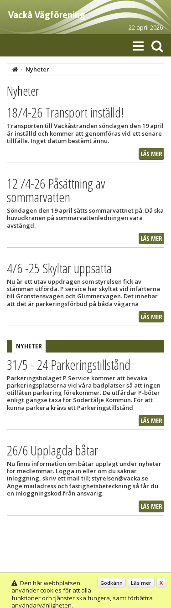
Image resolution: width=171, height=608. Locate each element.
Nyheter (37, 69)
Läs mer (151, 153)
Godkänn (111, 582)
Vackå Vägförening (46, 15)
